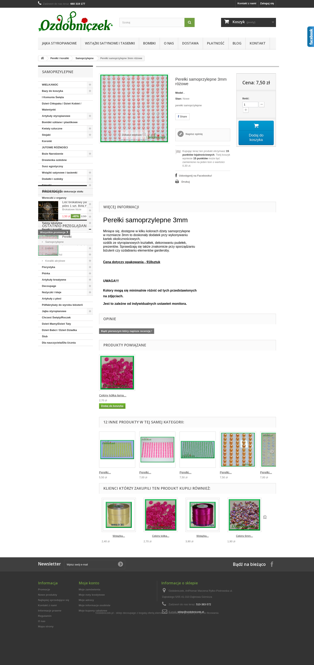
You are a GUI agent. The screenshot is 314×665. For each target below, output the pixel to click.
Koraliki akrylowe (55, 260)
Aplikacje (47, 216)
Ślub (45, 336)
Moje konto (89, 582)
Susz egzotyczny (52, 166)
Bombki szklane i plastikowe (60, 122)
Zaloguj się (267, 3)
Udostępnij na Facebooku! (195, 175)
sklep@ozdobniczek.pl (191, 611)
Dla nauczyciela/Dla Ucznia (59, 342)
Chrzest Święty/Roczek (56, 317)
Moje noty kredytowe (92, 594)
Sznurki (46, 185)
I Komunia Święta (53, 97)
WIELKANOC (50, 84)
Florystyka (48, 267)
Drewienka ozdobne (54, 160)
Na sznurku (52, 235)
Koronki (47, 141)
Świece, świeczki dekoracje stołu (62, 191)
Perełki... (105, 472)
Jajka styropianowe (59, 43)
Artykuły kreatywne (54, 279)
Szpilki (46, 210)
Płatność (215, 43)
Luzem (49, 248)
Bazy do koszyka (52, 90)
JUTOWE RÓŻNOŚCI (55, 147)
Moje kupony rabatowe (93, 610)
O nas (169, 43)
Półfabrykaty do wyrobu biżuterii (62, 304)
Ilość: (245, 98)
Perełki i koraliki (59, 58)
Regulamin (44, 615)
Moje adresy (86, 600)
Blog (237, 43)
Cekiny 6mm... (244, 535)
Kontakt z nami (247, 3)
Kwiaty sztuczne (52, 128)
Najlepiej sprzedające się (53, 600)
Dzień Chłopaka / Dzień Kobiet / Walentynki (61, 106)
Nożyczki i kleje (51, 292)
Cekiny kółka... (160, 535)
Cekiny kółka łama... (112, 395)
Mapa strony (46, 626)
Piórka (46, 273)
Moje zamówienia (89, 589)
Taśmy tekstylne (52, 223)
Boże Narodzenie (52, 153)
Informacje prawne (49, 610)
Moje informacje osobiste (94, 605)
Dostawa (190, 43)
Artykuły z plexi (51, 298)
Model (179, 92)
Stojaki (46, 134)
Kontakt (258, 43)
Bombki (149, 43)
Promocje (52, 358)
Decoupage (49, 285)
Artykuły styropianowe (56, 115)
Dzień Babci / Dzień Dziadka (59, 330)
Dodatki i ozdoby (52, 178)
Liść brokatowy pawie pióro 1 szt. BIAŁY (76, 370)
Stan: (178, 98)
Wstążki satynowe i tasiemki (110, 43)
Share (182, 116)
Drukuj (185, 181)
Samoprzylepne (84, 58)
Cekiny (46, 204)
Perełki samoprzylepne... (73, 427)
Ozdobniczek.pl (105, 640)
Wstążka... (119, 535)
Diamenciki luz (53, 254)
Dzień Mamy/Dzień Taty (56, 323)
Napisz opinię (194, 134)
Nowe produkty (47, 594)
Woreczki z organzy (54, 197)
